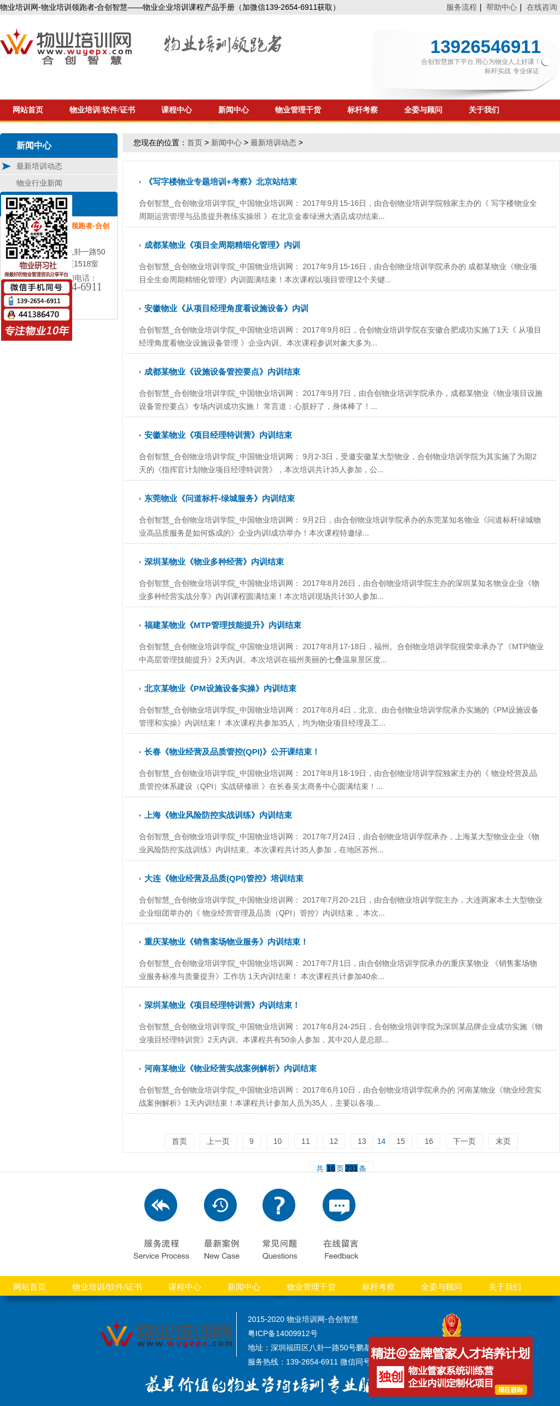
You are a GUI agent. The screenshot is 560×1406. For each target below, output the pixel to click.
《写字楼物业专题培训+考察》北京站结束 (220, 181)
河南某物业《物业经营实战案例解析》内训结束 (230, 1068)
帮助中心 (501, 7)
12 (334, 1141)
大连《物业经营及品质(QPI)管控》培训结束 (224, 878)
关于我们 (484, 110)
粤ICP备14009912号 (283, 1333)
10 (277, 1141)
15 (400, 1141)
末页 (503, 1141)
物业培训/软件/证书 (102, 110)
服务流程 (461, 7)
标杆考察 (362, 110)
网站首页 (28, 110)
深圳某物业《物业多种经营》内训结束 (214, 561)
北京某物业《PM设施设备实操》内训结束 (220, 688)
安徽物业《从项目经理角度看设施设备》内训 (226, 308)
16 (428, 1141)
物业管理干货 (298, 110)
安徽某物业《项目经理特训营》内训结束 (218, 435)
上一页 (218, 1141)
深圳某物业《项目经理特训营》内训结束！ (222, 1005)
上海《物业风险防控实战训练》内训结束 (218, 815)
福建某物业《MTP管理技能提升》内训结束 (222, 625)
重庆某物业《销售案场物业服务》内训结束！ (226, 941)
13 (362, 1141)
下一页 (464, 1141)
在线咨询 (542, 7)
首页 (194, 142)
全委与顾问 (423, 110)
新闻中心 (233, 110)
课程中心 (176, 110)
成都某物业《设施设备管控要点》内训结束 (222, 371)
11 (305, 1141)
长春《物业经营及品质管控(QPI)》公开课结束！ (232, 751)
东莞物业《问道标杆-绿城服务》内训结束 (219, 498)
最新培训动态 (273, 142)
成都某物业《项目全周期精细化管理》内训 (222, 245)
